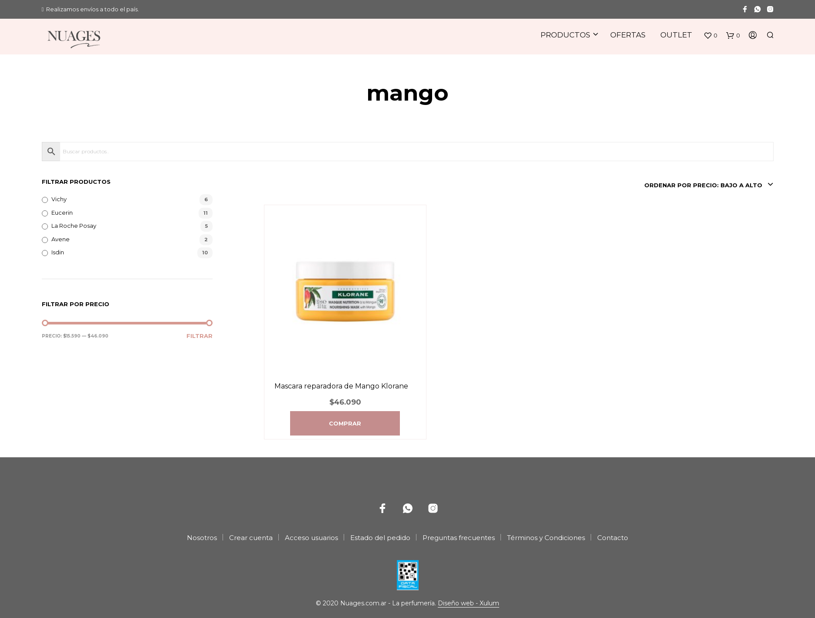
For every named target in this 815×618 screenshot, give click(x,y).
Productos (565, 34)
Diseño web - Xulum (468, 603)
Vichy (59, 199)
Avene (60, 239)
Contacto (612, 538)
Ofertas (628, 34)
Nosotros (202, 538)
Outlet (676, 34)
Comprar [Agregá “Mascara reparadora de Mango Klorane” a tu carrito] (345, 423)
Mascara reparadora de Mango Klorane (341, 386)
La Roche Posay (73, 225)
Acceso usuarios (311, 538)
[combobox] (707, 185)
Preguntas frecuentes (459, 538)
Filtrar (199, 335)
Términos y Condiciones (546, 538)
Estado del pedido (380, 538)
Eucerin (62, 212)
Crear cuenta (251, 538)
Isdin (57, 252)
